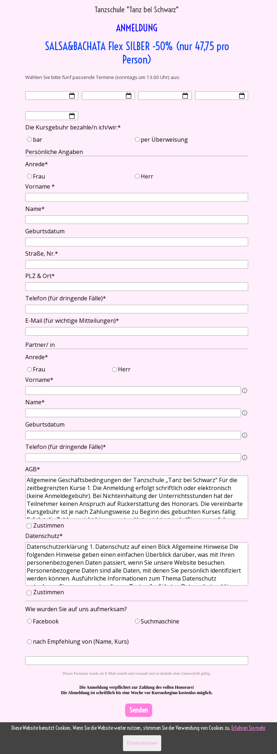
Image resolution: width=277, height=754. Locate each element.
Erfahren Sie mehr (248, 728)
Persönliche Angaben (54, 152)
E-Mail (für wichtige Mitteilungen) (72, 321)
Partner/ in (40, 345)
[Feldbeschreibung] (244, 390)
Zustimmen (48, 525)
